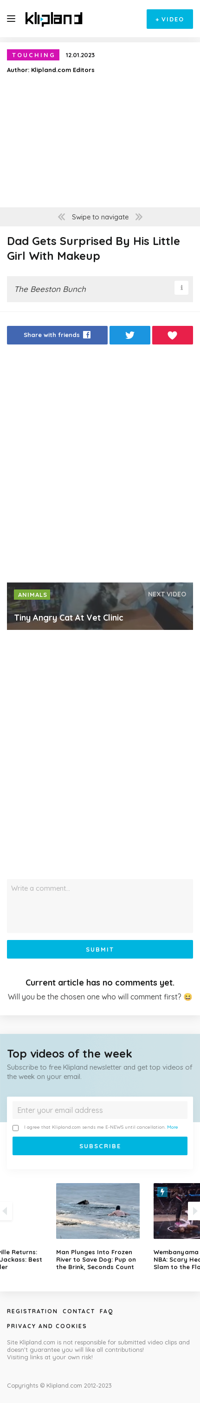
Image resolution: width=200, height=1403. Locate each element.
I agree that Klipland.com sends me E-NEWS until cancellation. (95, 1127)
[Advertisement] (100, 466)
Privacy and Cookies (47, 1326)
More (172, 1127)
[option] (100, 1227)
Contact (79, 1311)
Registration (32, 1311)
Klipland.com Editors (63, 69)
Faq (106, 1311)
